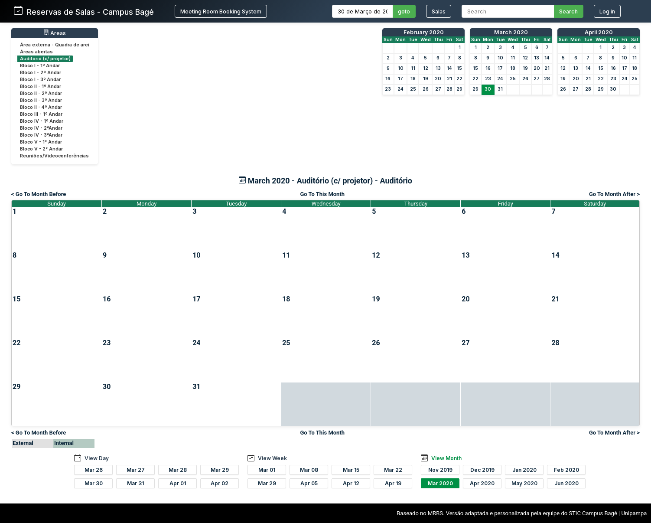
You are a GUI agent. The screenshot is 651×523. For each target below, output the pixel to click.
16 (388, 79)
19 (425, 79)
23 (388, 89)
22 (459, 79)
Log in (607, 11)
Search (568, 11)
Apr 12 (351, 483)
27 (438, 89)
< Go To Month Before (38, 194)
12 (425, 68)
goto (404, 11)
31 (500, 89)
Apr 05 (309, 483)
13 (438, 68)
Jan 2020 (524, 470)
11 (413, 68)
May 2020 (524, 483)
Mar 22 (393, 470)
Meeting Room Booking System (220, 11)
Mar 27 (136, 470)
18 (413, 79)
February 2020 (424, 32)
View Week (272, 458)
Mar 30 (94, 483)
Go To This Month (322, 194)
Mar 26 (94, 470)
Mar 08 (309, 470)
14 (449, 68)
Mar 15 (351, 470)
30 (488, 89)
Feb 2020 (566, 470)
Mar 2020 (440, 483)
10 (401, 68)
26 (426, 89)
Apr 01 (177, 483)
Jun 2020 (566, 483)
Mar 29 (220, 470)
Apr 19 (393, 483)
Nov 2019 (440, 470)
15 (459, 68)
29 (459, 89)
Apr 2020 (482, 483)
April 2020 (599, 32)
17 (400, 79)
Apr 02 (219, 483)
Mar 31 (135, 483)
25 (413, 89)
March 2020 (511, 32)
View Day (97, 458)
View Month (446, 458)
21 (449, 79)
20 (438, 79)
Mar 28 (178, 470)
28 (449, 89)
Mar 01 (266, 470)
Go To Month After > (614, 194)
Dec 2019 (482, 470)
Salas (439, 11)
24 (400, 89)
